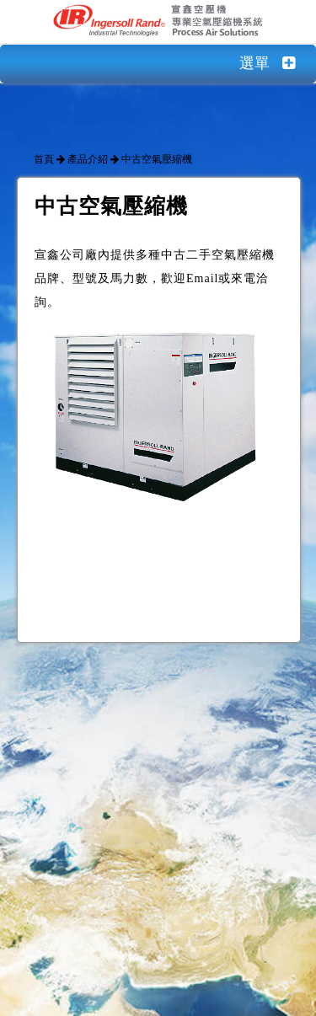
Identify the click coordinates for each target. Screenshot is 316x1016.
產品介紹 (87, 159)
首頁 (44, 159)
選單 (277, 63)
